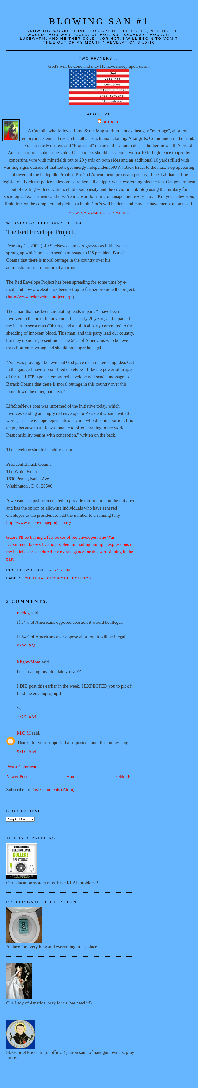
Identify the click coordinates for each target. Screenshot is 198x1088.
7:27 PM (63, 570)
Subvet (110, 122)
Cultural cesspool (46, 578)
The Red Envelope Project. (40, 232)
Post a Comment (21, 766)
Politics (81, 578)
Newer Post (16, 776)
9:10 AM (27, 751)
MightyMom (28, 661)
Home (71, 776)
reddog (23, 612)
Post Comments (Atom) (53, 789)
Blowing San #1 (99, 21)
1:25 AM (27, 716)
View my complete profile (99, 213)
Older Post (126, 776)
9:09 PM (26, 645)
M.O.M (24, 732)
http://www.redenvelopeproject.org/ (40, 296)
